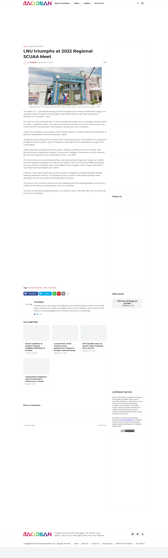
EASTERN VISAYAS (36, 46)
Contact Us (95, 543)
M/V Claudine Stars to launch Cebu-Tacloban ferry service (93, 346)
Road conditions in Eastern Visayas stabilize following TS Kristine (35, 347)
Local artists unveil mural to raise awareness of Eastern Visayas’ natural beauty (64, 347)
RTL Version (140, 543)
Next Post (102, 425)
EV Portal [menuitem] (99, 3)
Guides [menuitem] (87, 3)
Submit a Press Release (124, 543)
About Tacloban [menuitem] (62, 3)
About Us (85, 543)
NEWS (45, 288)
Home (25, 46)
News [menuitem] (76, 3)
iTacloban (39, 302)
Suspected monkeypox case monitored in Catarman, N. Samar (36, 379)
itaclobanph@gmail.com (127, 420)
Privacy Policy (107, 543)
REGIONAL (53, 288)
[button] (137, 3)
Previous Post (30, 425)
